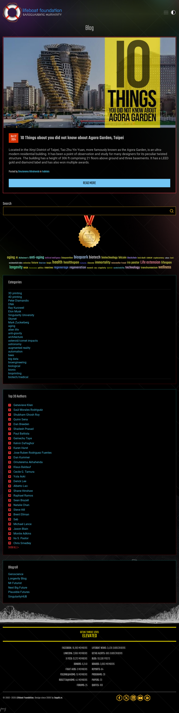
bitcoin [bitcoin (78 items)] (122, 258)
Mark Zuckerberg (18, 322)
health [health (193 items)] (57, 262)
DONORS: (78, 664)
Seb (15, 519)
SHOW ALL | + (13, 547)
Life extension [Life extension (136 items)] (150, 262)
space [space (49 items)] (110, 267)
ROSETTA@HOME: (67, 680)
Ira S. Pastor (20, 538)
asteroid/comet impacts (23, 340)
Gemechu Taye (22, 438)
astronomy (15, 344)
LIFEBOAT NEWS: (99, 648)
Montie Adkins (22, 533)
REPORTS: (96, 669)
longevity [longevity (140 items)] (16, 267)
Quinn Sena (20, 419)
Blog (89, 28)
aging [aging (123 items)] (11, 257)
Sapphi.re (58, 698)
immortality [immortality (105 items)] (102, 262)
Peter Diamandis (18, 300)
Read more (89, 183)
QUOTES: (95, 685)
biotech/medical (18, 377)
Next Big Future (17, 587)
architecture (15, 337)
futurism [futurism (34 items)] (42, 263)
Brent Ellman (21, 514)
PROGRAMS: (97, 674)
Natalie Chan (21, 505)
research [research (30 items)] (90, 268)
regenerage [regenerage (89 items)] (61, 268)
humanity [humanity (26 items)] (83, 263)
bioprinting (15, 373)
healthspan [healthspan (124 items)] (71, 262)
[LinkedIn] (133, 698)
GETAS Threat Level (89, 635)
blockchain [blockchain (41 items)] (132, 258)
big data (13, 359)
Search (171, 211)
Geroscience (15, 574)
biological (14, 366)
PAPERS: (95, 680)
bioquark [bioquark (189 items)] (81, 257)
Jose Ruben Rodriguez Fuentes (32, 452)
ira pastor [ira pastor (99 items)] (133, 263)
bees (11, 355)
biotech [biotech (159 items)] (95, 257)
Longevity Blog (17, 578)
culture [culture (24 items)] (167, 258)
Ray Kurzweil (16, 307)
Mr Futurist (15, 583)
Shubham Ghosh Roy (26, 414)
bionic (12, 369)
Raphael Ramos (23, 495)
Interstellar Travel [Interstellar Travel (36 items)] (118, 263)
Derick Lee (19, 481)
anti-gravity (15, 333)
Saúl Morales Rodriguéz (28, 409)
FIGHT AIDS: (71, 669)
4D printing (15, 297)
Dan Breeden (21, 424)
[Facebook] (119, 698)
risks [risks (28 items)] (95, 268)
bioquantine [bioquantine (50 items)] (67, 257)
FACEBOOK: (67, 648)
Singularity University (21, 315)
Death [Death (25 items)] (172, 258)
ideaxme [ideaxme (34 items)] (90, 263)
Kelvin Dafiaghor (23, 443)
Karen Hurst (20, 448)
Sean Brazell (21, 500)
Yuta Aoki (19, 476)
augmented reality (19, 347)
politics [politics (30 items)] (41, 268)
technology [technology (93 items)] (132, 268)
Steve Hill (19, 509)
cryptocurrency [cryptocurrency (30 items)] (158, 258)
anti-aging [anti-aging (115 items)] (36, 257)
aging (11, 326)
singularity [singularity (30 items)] (102, 268)
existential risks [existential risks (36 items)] (15, 263)
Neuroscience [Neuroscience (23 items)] (33, 268)
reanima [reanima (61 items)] (48, 267)
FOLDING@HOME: (68, 674)
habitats (45, 171)
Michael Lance (22, 524)
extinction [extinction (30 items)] (27, 263)
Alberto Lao (20, 486)
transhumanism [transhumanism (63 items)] (149, 267)
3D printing (15, 293)
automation (15, 351)
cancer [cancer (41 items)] (149, 258)
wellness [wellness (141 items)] (164, 267)
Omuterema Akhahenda (28, 171)
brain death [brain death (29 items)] (142, 258)
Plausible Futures (19, 592)
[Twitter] (126, 698)
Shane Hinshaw (23, 490)
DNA (11, 304)
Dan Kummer (21, 457)
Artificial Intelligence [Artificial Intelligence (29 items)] (52, 258)
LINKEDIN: (68, 653)
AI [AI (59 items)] (17, 258)
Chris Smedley (22, 543)
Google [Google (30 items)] (48, 263)
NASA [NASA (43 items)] (25, 268)
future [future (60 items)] (34, 262)
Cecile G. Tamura (23, 471)
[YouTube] (140, 698)
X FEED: (69, 658)
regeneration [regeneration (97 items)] (77, 267)
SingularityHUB (17, 596)
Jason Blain (20, 528)
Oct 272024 (13, 138)
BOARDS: (96, 664)
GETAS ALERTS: (98, 653)
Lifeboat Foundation (25, 698)
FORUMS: (81, 685)
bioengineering (17, 362)
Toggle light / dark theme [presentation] (173, 12)
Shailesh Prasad (23, 429)
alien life (13, 329)
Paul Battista (21, 433)
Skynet (12, 318)
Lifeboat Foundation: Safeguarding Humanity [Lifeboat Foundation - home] (81, 12)
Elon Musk (14, 311)
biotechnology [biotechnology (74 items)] (109, 258)
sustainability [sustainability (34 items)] (118, 268)
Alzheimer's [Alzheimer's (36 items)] (23, 258)
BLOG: (94, 658)
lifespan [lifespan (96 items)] (166, 263)
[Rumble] (147, 698)
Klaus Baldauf (22, 467)
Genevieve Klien (23, 405)
